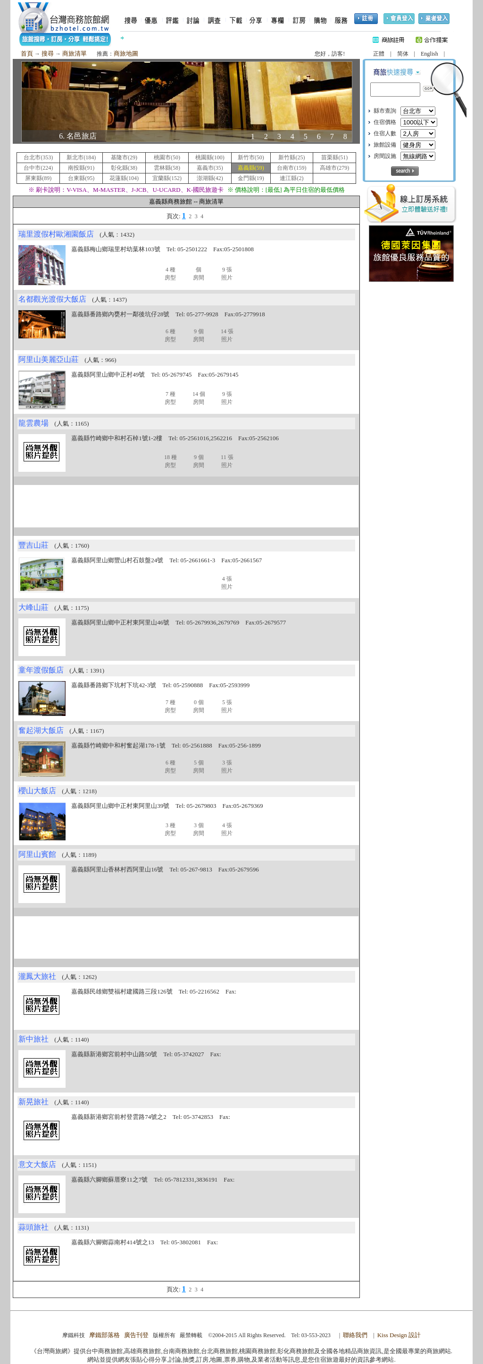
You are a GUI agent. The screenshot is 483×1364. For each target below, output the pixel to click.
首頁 (27, 53)
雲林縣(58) (167, 167)
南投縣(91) (81, 167)
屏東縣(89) (38, 178)
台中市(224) (38, 167)
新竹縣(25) (291, 157)
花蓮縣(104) (124, 178)
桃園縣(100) (210, 157)
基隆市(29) (124, 157)
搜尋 (48, 53)
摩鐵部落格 (104, 1335)
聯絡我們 (355, 1335)
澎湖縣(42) (210, 178)
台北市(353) (38, 157)
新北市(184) (81, 157)
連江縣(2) (291, 178)
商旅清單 (74, 53)
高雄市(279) (334, 167)
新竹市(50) (251, 157)
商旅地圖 (126, 53)
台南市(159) (291, 167)
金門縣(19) (251, 178)
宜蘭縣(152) (167, 178)
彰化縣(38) (124, 167)
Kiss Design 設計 (399, 1335)
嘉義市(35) (210, 167)
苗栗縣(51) (334, 157)
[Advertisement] (186, 506)
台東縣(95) (81, 178)
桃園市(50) (167, 157)
